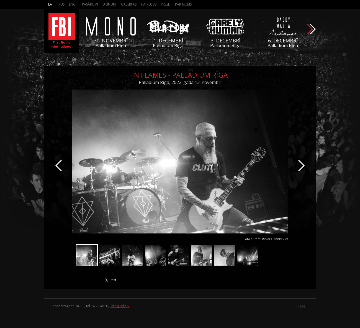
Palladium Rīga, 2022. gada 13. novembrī (180, 82)
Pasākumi (90, 4)
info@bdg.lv (119, 306)
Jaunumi (109, 4)
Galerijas (129, 4)
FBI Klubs (148, 4)
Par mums (183, 4)
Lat (51, 4)
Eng (72, 4)
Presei (166, 4)
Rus (61, 4)
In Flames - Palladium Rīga (180, 75)
